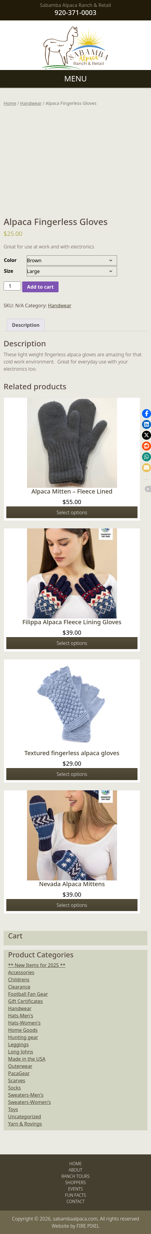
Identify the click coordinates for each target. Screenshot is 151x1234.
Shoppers (75, 1182)
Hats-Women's (24, 1023)
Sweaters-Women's (29, 1102)
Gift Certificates (25, 1001)
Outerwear (20, 1066)
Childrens (18, 979)
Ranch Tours (76, 1176)
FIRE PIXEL (88, 1226)
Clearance (19, 986)
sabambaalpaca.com (75, 1218)
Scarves (16, 1080)
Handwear (31, 103)
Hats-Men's (20, 1015)
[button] (146, 413)
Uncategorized (24, 1116)
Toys (13, 1109)
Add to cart (40, 287)
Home (10, 103)
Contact (75, 1201)
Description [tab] (26, 325)
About (76, 1170)
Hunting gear (23, 1037)
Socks (14, 1087)
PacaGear (19, 1073)
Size (8, 271)
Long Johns (20, 1051)
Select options (72, 512)
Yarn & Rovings (25, 1123)
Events (75, 1189)
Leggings (18, 1044)
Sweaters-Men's (26, 1095)
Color (10, 260)
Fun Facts (75, 1195)
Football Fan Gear (28, 994)
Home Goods (23, 1030)
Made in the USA (26, 1059)
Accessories (21, 972)
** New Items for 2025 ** (36, 965)
